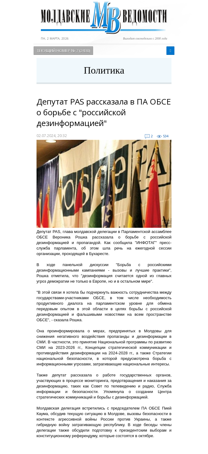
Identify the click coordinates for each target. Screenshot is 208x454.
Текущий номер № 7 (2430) (63, 50)
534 (165, 136)
